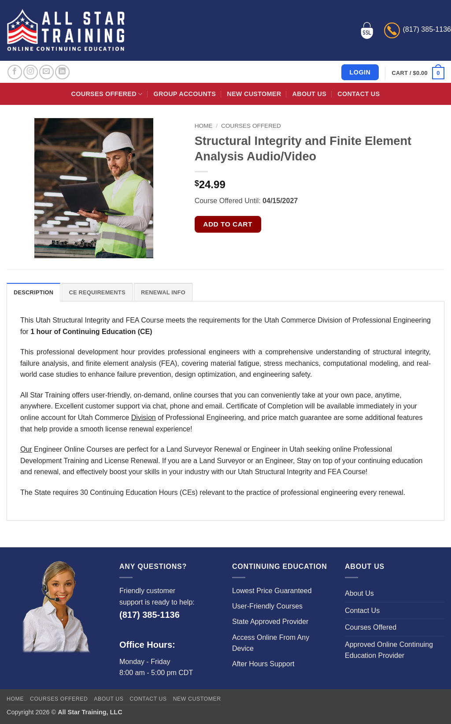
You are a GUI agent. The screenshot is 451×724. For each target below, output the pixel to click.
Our (26, 449)
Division (143, 417)
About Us (309, 93)
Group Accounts (185, 93)
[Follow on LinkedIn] (62, 72)
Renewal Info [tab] (163, 292)
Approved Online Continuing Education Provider (389, 650)
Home (204, 126)
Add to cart (227, 224)
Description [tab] (33, 292)
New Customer (254, 93)
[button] (418, 73)
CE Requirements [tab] (97, 292)
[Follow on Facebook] (14, 72)
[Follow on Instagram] (30, 72)
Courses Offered (107, 94)
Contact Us (358, 93)
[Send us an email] (46, 72)
